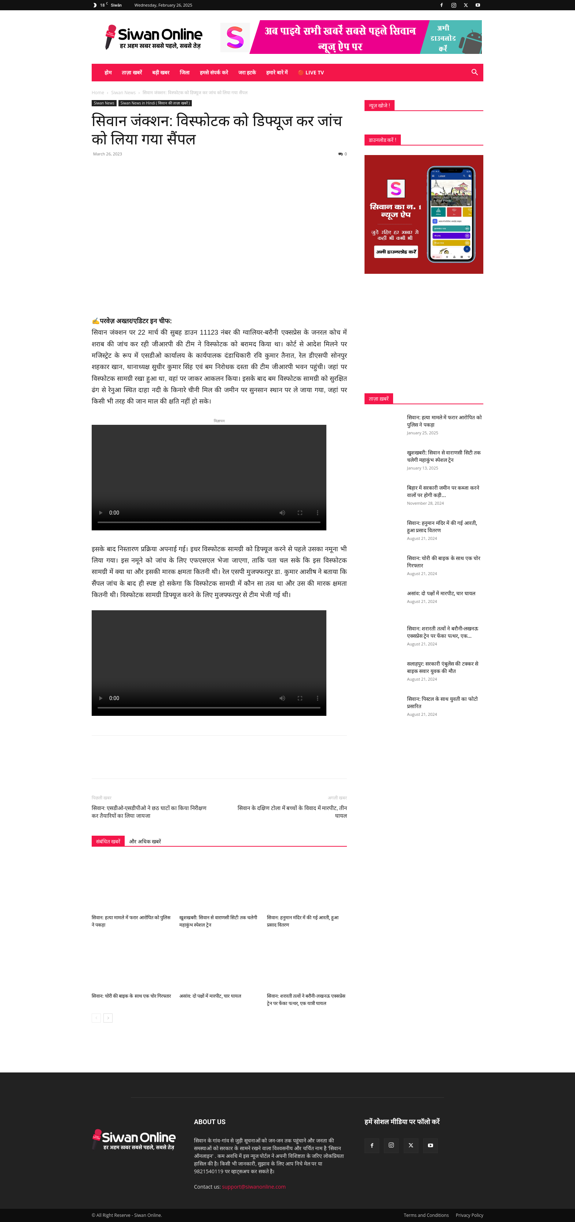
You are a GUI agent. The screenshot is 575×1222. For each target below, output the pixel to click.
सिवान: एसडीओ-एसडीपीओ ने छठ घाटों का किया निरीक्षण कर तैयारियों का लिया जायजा (149, 812)
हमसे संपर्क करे (214, 72)
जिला (185, 72)
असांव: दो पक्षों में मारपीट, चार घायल (210, 996)
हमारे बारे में (277, 72)
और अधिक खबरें (145, 841)
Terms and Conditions (426, 1215)
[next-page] (108, 1018)
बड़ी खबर (161, 72)
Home (98, 92)
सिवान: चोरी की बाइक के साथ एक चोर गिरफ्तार (131, 996)
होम (108, 72)
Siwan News (123, 92)
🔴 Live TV (311, 72)
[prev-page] (96, 1018)
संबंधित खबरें (108, 841)
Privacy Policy (469, 1215)
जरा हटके (247, 72)
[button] (474, 73)
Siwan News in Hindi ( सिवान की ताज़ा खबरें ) (155, 103)
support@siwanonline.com (254, 1186)
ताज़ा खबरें (132, 72)
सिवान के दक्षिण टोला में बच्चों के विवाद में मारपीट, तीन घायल (292, 812)
